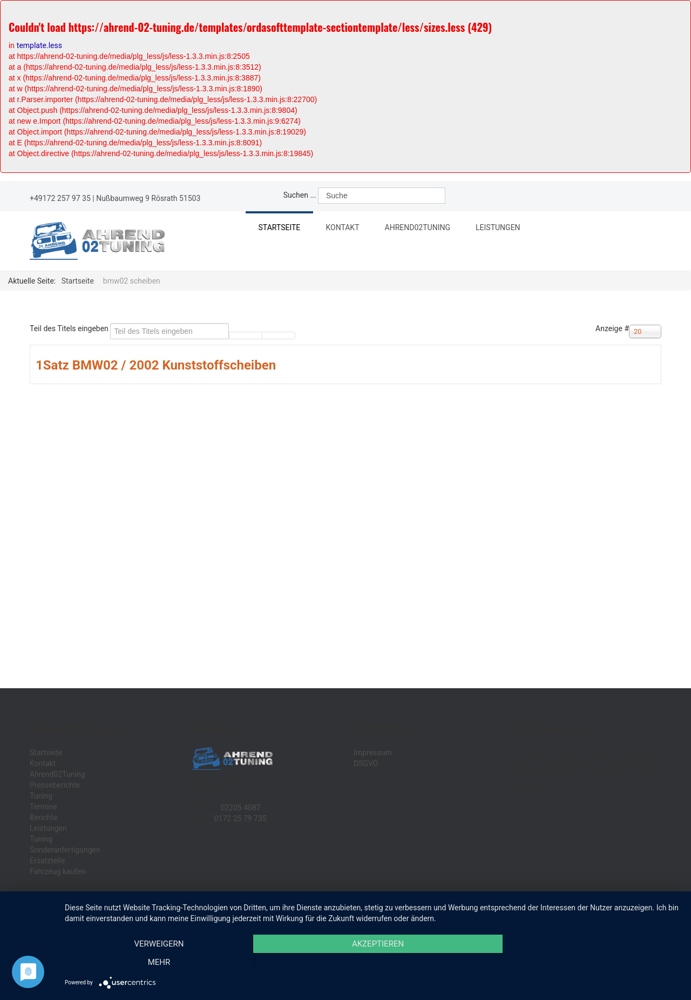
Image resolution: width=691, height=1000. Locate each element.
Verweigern (157, 963)
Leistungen (507, 229)
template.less (39, 45)
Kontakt (345, 228)
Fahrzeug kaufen (57, 871)
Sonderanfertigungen (65, 849)
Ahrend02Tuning (425, 229)
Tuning (41, 795)
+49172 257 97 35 (60, 198)
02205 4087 (240, 807)
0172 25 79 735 (240, 818)
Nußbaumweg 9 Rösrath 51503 (148, 198)
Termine (43, 806)
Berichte (43, 817)
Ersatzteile (47, 860)
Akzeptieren (372, 963)
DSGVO (366, 763)
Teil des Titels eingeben (70, 328)
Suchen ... (299, 195)
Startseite (280, 228)
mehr (588, 963)
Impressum (372, 752)
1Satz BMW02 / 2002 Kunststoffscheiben (156, 365)
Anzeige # (612, 328)
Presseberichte (55, 785)
